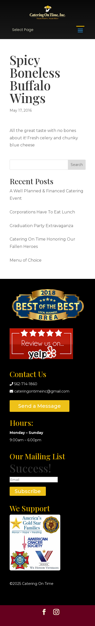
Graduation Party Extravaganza (41, 225)
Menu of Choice (26, 260)
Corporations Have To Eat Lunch (42, 212)
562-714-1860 (25, 384)
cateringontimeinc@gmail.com (41, 391)
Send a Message (39, 406)
